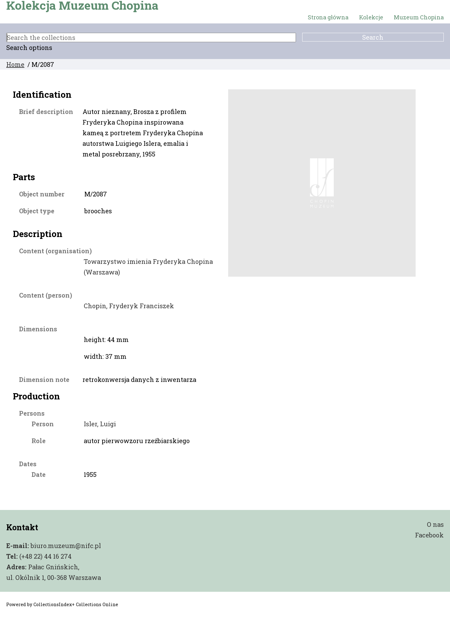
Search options (29, 47)
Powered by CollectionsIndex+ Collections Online (62, 604)
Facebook (429, 535)
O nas (435, 524)
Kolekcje (371, 17)
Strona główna (328, 17)
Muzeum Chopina (419, 17)
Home (15, 64)
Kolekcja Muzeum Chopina (82, 5)
